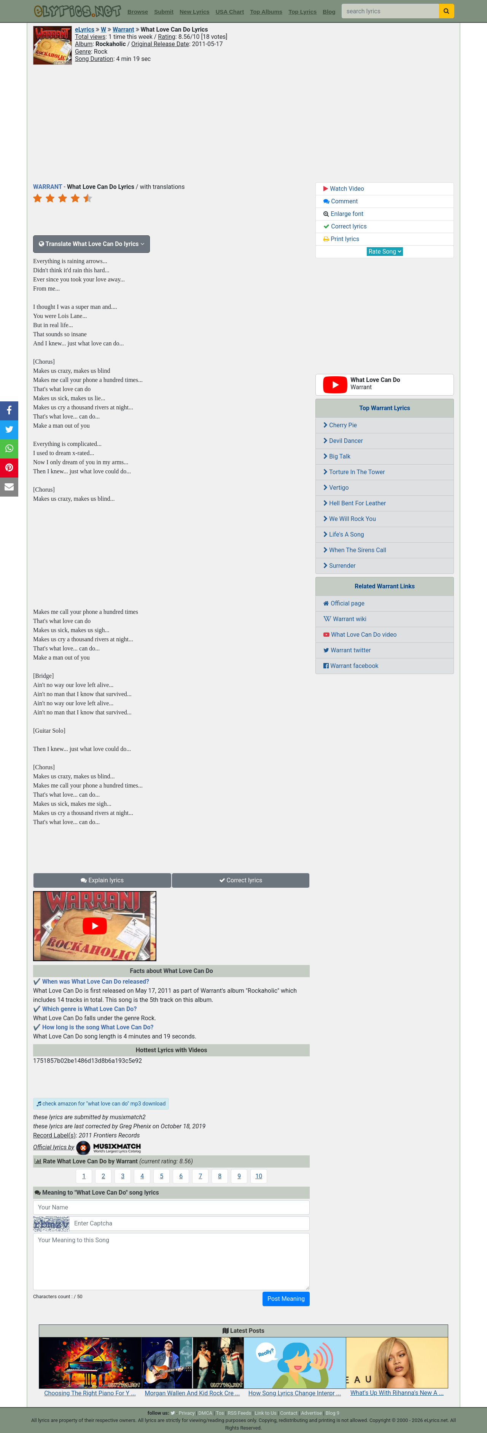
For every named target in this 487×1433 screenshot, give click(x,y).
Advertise (311, 1413)
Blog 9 (333, 1413)
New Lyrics (195, 11)
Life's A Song (343, 534)
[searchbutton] (446, 11)
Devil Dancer (343, 440)
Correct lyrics (241, 880)
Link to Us (266, 1413)
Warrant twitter (347, 650)
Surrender (339, 565)
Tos (220, 1413)
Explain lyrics (102, 880)
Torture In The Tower (354, 472)
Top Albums (266, 11)
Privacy (187, 1413)
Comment (340, 201)
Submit (163, 11)
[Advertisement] (243, 123)
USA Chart (230, 11)
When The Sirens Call (354, 550)
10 (258, 1176)
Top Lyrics (302, 11)
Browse (137, 11)
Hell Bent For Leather (354, 503)
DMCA (205, 1413)
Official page (343, 603)
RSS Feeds (239, 1413)
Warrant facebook (350, 665)
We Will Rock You (349, 518)
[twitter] (172, 1413)
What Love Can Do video (359, 634)
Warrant (123, 29)
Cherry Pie (340, 425)
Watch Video (343, 188)
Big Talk (336, 456)
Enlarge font (343, 213)
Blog (329, 11)
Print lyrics (341, 239)
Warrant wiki (344, 619)
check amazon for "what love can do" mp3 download (101, 1104)
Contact (288, 1413)
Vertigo (336, 487)
